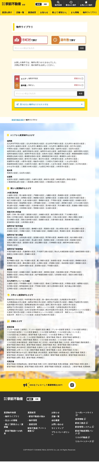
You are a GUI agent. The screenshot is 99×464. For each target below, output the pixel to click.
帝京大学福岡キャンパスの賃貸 (77, 310)
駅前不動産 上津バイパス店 (18, 350)
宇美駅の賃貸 (52, 266)
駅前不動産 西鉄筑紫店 (80, 342)
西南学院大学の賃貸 (15, 299)
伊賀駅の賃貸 (54, 263)
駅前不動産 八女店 (54, 350)
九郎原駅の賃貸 (60, 275)
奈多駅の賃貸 (56, 260)
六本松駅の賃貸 (62, 240)
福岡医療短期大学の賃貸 (34, 305)
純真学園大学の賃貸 (15, 305)
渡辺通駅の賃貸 (41, 243)
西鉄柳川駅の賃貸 (72, 220)
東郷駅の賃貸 (38, 198)
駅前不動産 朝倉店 (34, 345)
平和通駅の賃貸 (25, 283)
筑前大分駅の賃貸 (76, 275)
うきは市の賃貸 (71, 161)
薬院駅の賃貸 (31, 214)
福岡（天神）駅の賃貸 (16, 214)
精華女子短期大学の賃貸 (57, 302)
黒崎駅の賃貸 (63, 195)
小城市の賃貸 (37, 179)
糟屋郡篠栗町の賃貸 (80, 154)
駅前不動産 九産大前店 (38, 335)
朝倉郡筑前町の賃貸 (15, 164)
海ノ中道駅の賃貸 (28, 260)
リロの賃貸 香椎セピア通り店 (60, 335)
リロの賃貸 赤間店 (79, 329)
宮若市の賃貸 (37, 149)
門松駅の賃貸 (75, 272)
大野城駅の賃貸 (39, 203)
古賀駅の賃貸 (63, 198)
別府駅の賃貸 (49, 240)
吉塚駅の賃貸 (80, 200)
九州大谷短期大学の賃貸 (34, 310)
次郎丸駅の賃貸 (25, 237)
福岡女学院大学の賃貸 (37, 302)
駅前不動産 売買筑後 (15, 367)
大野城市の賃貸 (57, 159)
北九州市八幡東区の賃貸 (37, 146)
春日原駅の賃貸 (57, 214)
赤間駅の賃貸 (26, 198)
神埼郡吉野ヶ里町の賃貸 (66, 179)
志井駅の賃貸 (12, 289)
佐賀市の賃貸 (12, 179)
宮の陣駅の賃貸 (13, 220)
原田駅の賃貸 (66, 203)
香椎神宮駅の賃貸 (14, 263)
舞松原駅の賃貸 (29, 263)
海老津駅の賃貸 (13, 198)
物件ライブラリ (90, 12)
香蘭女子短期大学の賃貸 (78, 302)
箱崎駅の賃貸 (68, 200)
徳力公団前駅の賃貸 (55, 286)
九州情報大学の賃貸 (15, 310)
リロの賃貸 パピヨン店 (16, 337)
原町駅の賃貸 (49, 272)
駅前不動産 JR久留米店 (16, 347)
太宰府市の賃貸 (71, 159)
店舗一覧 (20, 12)
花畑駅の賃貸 (44, 220)
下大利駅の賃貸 (71, 214)
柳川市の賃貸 (44, 164)
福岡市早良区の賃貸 (32, 154)
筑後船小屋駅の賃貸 (80, 205)
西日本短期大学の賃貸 (54, 310)
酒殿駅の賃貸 (80, 263)
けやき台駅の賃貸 (81, 203)
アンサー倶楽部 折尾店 (61, 329)
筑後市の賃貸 (68, 164)
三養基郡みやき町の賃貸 (55, 182)
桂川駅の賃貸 (12, 277)
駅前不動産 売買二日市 (38, 364)
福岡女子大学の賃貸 (15, 307)
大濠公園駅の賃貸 (77, 229)
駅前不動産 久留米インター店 (39, 347)
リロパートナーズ (84, 441)
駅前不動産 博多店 (54, 337)
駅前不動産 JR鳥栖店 (35, 358)
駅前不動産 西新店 (30, 340)
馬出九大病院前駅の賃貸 (64, 252)
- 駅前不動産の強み (36, 416)
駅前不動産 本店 (49, 345)
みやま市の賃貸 (13, 166)
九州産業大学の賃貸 (67, 299)
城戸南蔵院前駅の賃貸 (44, 275)
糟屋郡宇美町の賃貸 (62, 154)
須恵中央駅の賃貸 (26, 266)
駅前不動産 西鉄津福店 (62, 347)
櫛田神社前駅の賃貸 (71, 243)
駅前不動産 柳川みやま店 (17, 352)
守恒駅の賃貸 (40, 286)
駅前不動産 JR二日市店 (38, 342)
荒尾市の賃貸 (12, 173)
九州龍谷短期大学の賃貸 (66, 307)
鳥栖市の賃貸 (24, 179)
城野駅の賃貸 (82, 283)
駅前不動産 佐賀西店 (59, 355)
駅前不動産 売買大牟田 (34, 367)
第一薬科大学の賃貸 (50, 299)
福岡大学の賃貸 (69, 305)
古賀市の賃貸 (74, 149)
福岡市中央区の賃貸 (48, 151)
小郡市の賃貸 (26, 161)
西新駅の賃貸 (49, 229)
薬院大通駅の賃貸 (14, 243)
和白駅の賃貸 (68, 260)
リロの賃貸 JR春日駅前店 (17, 342)
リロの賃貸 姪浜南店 (48, 340)
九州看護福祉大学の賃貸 (16, 302)
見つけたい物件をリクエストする (49, 104)
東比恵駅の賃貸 (78, 231)
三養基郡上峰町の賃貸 (35, 182)
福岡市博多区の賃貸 (31, 151)
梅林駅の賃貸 (63, 237)
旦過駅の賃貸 (38, 283)
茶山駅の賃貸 (37, 240)
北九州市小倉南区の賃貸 (16, 146)
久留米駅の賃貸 (38, 205)
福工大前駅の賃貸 (14, 200)
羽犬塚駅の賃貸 (64, 205)
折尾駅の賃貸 (75, 195)
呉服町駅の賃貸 (29, 252)
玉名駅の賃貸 (51, 208)
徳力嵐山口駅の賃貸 (73, 286)
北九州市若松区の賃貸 (35, 144)
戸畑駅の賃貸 (38, 195)
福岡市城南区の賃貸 (15, 154)
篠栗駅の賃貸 (12, 275)
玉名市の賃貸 (24, 173)
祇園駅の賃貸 (52, 231)
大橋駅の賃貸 (44, 214)
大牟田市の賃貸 (62, 166)
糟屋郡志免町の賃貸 (15, 156)
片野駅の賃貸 (70, 283)
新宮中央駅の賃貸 (77, 198)
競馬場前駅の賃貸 (26, 286)
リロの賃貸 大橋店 (65, 340)
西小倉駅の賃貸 (25, 195)
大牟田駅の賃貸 (25, 208)
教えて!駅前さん (59, 12)
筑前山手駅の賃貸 (26, 275)
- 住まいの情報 (10, 420)
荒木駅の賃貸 (51, 205)
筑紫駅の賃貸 (45, 217)
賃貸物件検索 (10, 413)
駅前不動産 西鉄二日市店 (59, 342)
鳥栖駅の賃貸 (24, 205)
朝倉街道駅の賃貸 (32, 217)
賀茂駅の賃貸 (38, 237)
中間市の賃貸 (12, 149)
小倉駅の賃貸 (12, 195)
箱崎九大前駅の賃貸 (15, 254)
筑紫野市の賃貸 (13, 161)
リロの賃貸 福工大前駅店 (17, 335)
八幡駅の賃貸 (51, 195)
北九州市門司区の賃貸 (16, 144)
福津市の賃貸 (61, 149)
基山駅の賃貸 (12, 205)
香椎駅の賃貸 (44, 200)
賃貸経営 (32, 12)
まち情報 (75, 12)
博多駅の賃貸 (12, 203)
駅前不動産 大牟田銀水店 (59, 352)
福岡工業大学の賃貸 (53, 305)
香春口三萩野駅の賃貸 (54, 283)
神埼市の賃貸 (49, 179)
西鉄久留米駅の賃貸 (29, 220)
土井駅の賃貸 (42, 263)
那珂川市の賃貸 (31, 159)
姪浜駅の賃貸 (12, 229)
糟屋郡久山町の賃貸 (67, 156)
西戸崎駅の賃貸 (13, 260)
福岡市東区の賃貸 (14, 151)
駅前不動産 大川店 (70, 350)
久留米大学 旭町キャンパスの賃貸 (68, 312)
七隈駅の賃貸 (12, 240)
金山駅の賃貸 (24, 240)
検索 (82, 48)
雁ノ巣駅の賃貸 (43, 260)
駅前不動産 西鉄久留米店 (68, 345)
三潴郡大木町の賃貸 (29, 166)
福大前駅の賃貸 (76, 237)
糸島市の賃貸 (47, 154)
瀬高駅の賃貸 (12, 208)
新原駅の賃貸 (40, 266)
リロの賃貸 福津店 (14, 332)
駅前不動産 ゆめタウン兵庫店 (37, 355)
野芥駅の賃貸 (51, 237)
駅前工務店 (81, 423)
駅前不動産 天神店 (14, 340)
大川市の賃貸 (80, 164)
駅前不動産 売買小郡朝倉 (58, 364)
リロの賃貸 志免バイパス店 (69, 332)
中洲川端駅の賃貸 (39, 231)
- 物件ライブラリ (11, 416)
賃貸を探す (7, 12)
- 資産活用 (32, 424)
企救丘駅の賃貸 (25, 289)
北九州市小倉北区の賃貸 (74, 144)
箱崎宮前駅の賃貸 (82, 252)
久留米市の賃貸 (31, 164)
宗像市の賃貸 (24, 149)
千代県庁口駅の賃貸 (45, 252)
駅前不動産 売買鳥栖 (82, 367)
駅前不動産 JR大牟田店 (38, 352)
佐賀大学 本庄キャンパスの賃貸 (20, 315)
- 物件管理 (32, 420)
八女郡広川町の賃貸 (46, 166)
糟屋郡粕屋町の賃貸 (15, 159)
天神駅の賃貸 (24, 231)
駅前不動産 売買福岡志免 (17, 364)
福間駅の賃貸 (51, 198)
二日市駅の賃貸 (53, 203)
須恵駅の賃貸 (12, 266)
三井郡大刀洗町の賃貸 (54, 161)
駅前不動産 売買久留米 (79, 364)
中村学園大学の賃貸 (32, 299)
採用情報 (80, 419)
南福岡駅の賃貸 (25, 203)
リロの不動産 (82, 437)
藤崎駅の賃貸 (37, 229)
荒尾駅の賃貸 (38, 208)
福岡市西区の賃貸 (81, 151)
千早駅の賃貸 (56, 200)
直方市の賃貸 (75, 146)
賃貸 (38, 4)
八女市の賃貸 (56, 164)
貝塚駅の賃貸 (30, 254)
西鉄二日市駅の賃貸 (15, 217)
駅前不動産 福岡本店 (71, 337)
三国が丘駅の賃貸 (60, 217)
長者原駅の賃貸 (67, 263)
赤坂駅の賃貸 (12, 231)
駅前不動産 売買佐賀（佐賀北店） (58, 367)
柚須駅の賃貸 (37, 272)
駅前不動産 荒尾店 (78, 352)
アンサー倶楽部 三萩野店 (17, 329)
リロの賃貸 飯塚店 (30, 332)
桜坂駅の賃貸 (75, 240)
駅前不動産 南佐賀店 (77, 355)
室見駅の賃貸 (24, 229)
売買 (45, 4)
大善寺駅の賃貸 (57, 220)
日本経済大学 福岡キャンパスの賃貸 (39, 307)
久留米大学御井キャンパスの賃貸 (39, 312)
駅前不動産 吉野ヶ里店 (16, 358)
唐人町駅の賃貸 (62, 229)
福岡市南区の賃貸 (65, 151)
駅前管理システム (84, 427)
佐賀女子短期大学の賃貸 (44, 315)
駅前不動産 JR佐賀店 (15, 355)
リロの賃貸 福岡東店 (48, 332)
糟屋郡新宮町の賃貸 (50, 156)
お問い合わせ (57, 424)
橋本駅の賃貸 (12, 237)
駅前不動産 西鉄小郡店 (16, 345)
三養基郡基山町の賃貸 (16, 182)
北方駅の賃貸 (12, 286)
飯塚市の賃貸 (49, 149)
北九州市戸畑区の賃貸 (54, 144)
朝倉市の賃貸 (38, 161)
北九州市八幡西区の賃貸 (59, 146)
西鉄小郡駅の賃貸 (76, 217)
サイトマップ (57, 428)
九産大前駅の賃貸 (30, 200)
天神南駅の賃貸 (55, 243)
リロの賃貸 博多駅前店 (36, 337)
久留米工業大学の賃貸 (16, 312)
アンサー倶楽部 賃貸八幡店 (39, 329)
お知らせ (44, 12)
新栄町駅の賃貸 (13, 222)
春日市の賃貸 (44, 159)
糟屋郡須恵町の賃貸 (32, 156)
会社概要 (55, 420)
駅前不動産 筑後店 (37, 350)
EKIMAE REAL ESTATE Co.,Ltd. (47, 450)
